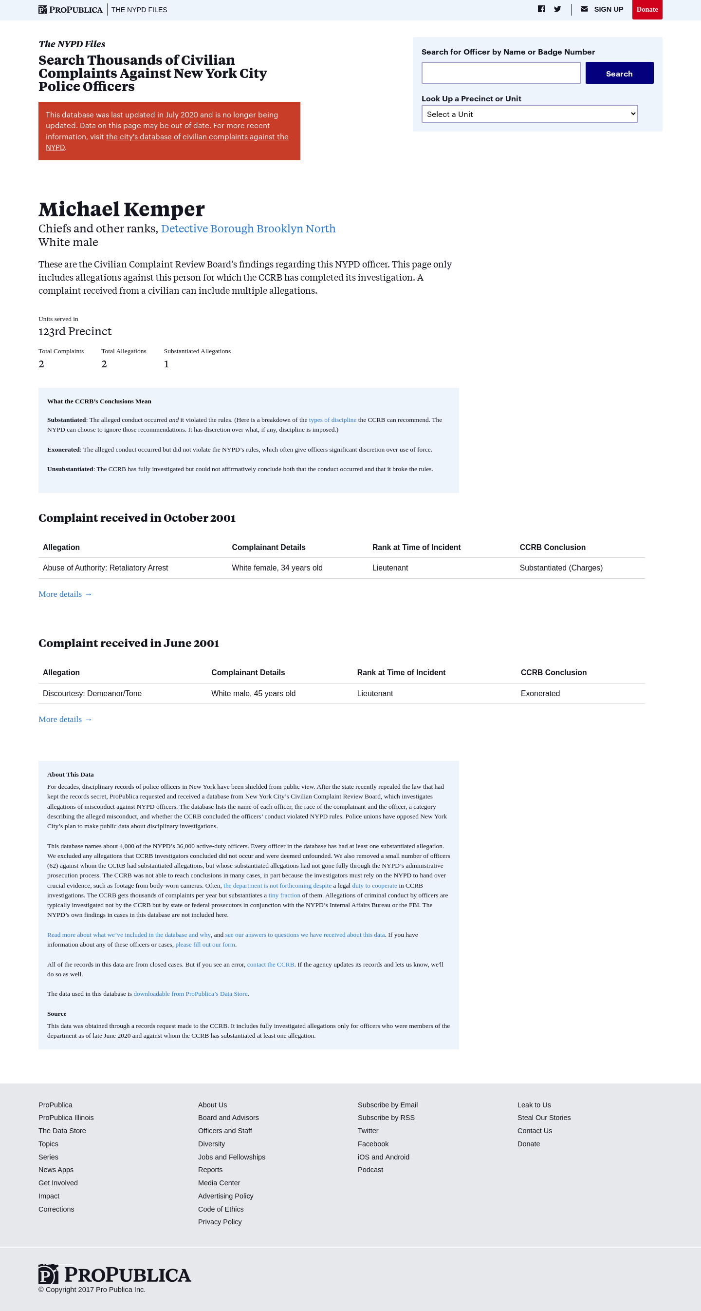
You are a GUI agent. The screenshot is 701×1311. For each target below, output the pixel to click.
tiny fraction (285, 895)
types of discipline (333, 419)
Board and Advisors (229, 1118)
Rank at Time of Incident (420, 547)
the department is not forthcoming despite (278, 885)
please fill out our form (205, 944)
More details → (65, 594)
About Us (212, 1105)
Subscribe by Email (388, 1105)
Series (48, 1157)
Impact (49, 1196)
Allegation (65, 547)
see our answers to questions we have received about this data (308, 934)
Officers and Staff (225, 1131)
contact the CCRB (271, 964)
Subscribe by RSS (387, 1118)
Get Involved (58, 1183)
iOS (363, 1157)
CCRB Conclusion (556, 547)
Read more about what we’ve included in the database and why (130, 934)
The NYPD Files (140, 10)
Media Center (219, 1183)
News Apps (56, 1170)
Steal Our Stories (544, 1118)
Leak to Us (534, 1105)
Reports (210, 1170)
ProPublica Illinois (66, 1118)
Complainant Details (272, 547)
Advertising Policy (226, 1196)
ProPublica (55, 1105)
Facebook (373, 1144)
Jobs (205, 1157)
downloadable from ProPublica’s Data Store (191, 994)
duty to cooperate (377, 885)
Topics (48, 1144)
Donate (647, 9)
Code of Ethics (221, 1209)
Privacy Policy (220, 1222)
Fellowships (247, 1157)
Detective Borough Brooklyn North (252, 228)
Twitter (368, 1131)
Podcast (371, 1170)
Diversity (211, 1144)
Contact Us (535, 1131)
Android (397, 1157)
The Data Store (62, 1131)
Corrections (56, 1209)
